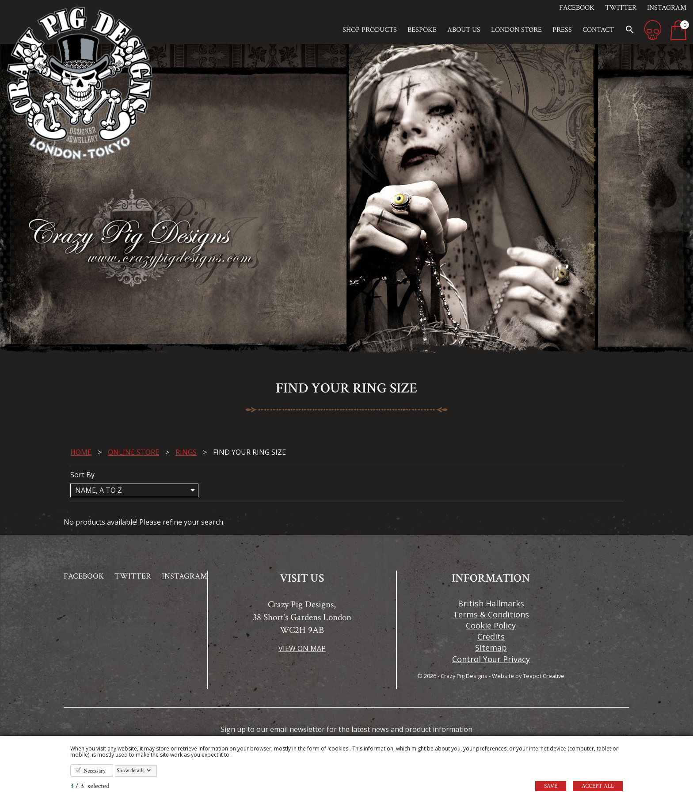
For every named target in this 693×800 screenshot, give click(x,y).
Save (550, 786)
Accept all (598, 786)
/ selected (90, 786)
